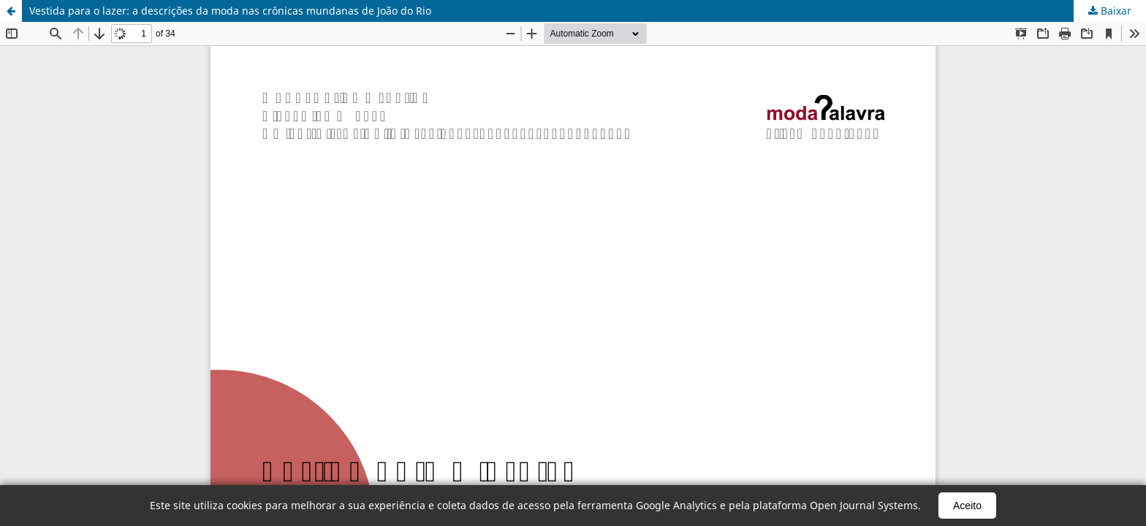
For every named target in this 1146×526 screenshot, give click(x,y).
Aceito (967, 505)
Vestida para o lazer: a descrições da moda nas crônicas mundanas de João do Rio (230, 11)
